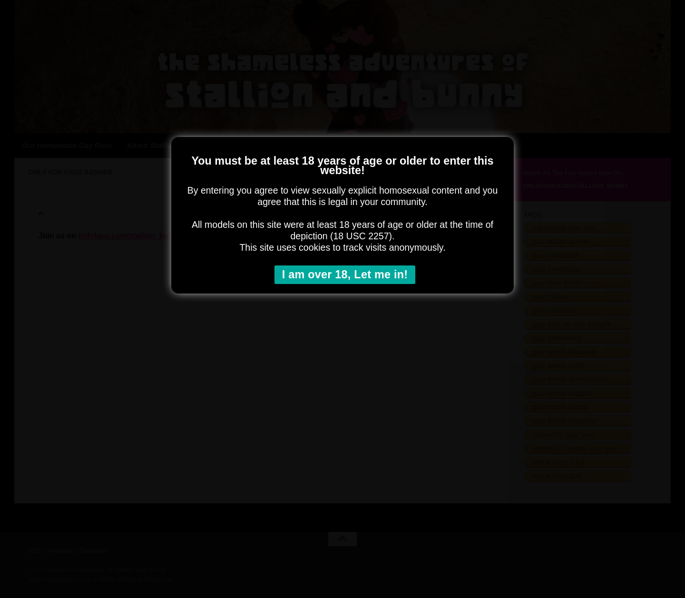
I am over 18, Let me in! (345, 274)
